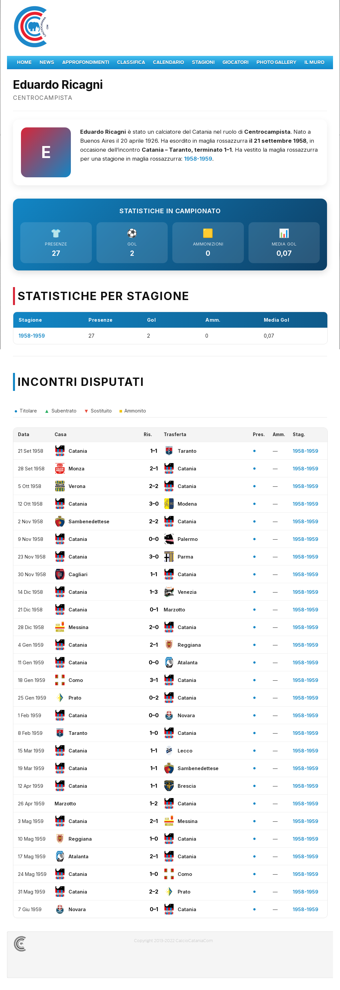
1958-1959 (198, 158)
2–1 (154, 470)
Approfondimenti (85, 62)
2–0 (154, 629)
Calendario (168, 62)
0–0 (154, 541)
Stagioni (203, 62)
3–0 (154, 505)
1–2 (154, 805)
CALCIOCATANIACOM (44, 946)
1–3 (154, 593)
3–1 (154, 682)
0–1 (154, 611)
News (47, 62)
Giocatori (236, 62)
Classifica (131, 62)
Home (24, 62)
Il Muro (314, 62)
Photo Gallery (276, 62)
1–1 (153, 452)
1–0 (154, 735)
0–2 (154, 699)
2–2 (153, 488)
